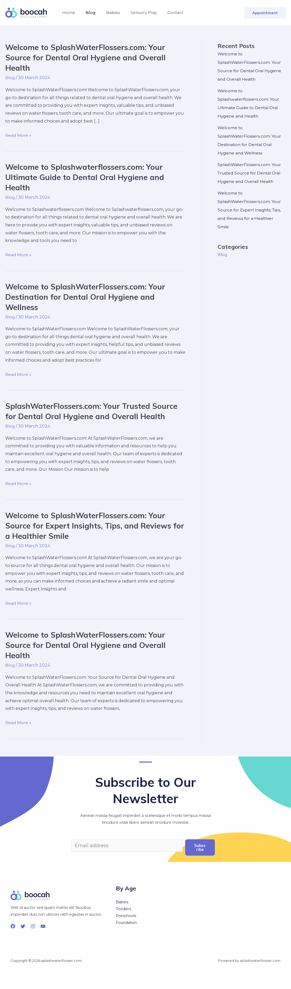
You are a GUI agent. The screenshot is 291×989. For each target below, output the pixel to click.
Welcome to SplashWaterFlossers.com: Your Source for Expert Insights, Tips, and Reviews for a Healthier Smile (91, 525)
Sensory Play (136, 12)
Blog (87, 12)
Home (67, 12)
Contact (166, 12)
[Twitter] (23, 926)
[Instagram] (33, 926)
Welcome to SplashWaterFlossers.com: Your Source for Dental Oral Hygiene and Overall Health (88, 57)
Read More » (18, 135)
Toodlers (123, 908)
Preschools (126, 915)
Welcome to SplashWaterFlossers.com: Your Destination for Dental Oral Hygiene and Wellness (88, 296)
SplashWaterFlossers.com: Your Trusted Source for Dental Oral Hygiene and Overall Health (94, 411)
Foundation (126, 922)
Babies (108, 12)
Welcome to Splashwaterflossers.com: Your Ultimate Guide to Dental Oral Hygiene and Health (87, 177)
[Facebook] (13, 926)
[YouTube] (43, 926)
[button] (265, 12)
